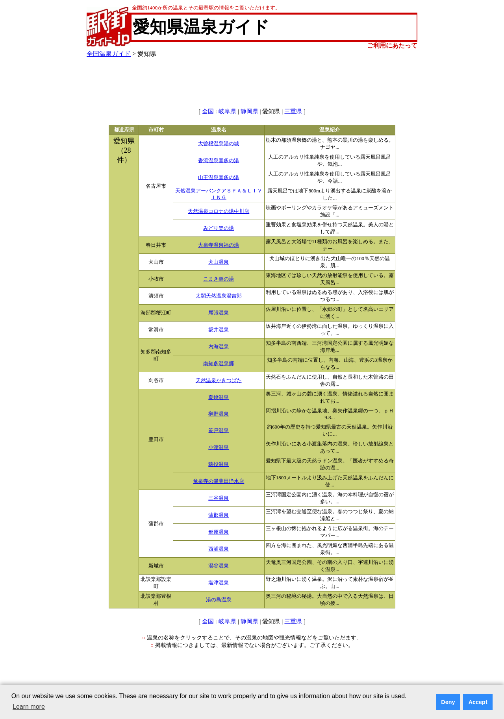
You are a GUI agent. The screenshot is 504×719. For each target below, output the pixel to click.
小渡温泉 (218, 447)
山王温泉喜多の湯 (218, 177)
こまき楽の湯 (218, 279)
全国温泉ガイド (109, 53)
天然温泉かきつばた (219, 380)
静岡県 (249, 111)
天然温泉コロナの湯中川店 (218, 211)
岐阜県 (227, 111)
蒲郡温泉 (218, 515)
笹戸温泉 (218, 430)
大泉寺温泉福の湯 (218, 245)
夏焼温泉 (218, 397)
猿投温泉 (218, 464)
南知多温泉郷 (218, 363)
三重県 (293, 111)
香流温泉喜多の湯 (218, 160)
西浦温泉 (218, 549)
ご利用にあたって (392, 45)
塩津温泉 (218, 583)
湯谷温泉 (218, 566)
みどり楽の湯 (218, 228)
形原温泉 (218, 532)
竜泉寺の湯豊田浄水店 (218, 481)
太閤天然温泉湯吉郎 (219, 296)
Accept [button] (478, 702)
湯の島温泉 (219, 600)
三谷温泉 (218, 498)
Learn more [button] (29, 706)
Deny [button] (448, 702)
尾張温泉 (218, 313)
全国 (208, 111)
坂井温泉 (218, 330)
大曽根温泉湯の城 (218, 143)
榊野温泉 (218, 414)
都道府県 (124, 130)
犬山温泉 (218, 262)
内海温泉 (218, 346)
